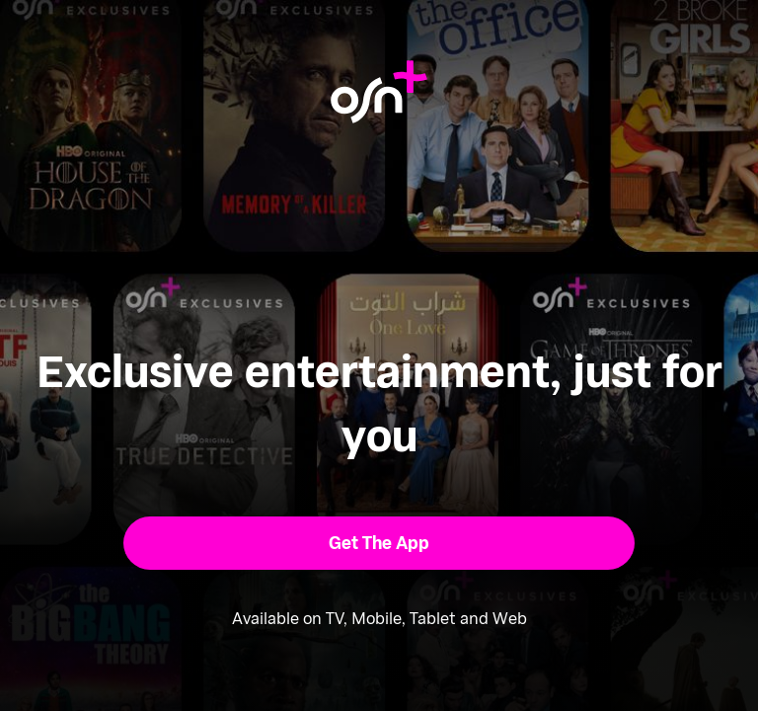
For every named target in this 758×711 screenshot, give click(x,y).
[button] (379, 543)
